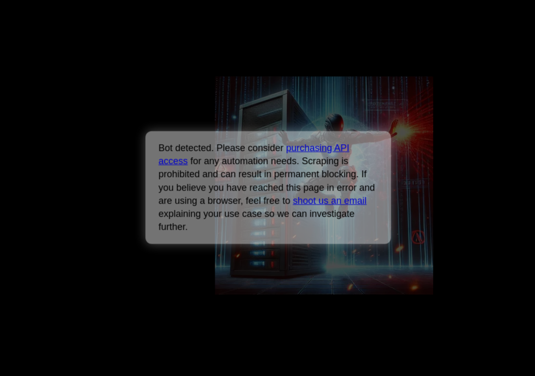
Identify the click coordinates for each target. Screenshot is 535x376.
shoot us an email (329, 200)
